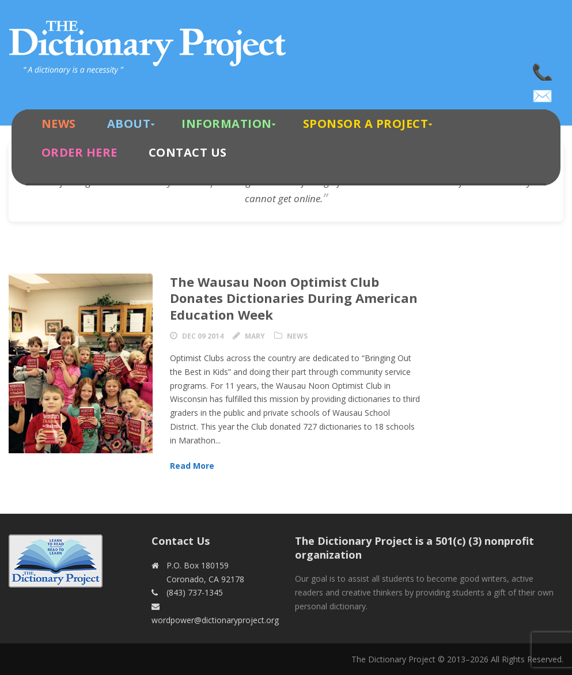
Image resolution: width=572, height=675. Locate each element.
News (58, 123)
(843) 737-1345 (543, 69)
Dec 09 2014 (203, 336)
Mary (255, 336)
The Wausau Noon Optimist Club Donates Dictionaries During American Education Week (294, 298)
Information (226, 123)
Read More (192, 465)
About (129, 123)
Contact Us (188, 152)
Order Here (79, 152)
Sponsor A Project (366, 123)
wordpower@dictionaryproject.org (543, 92)
